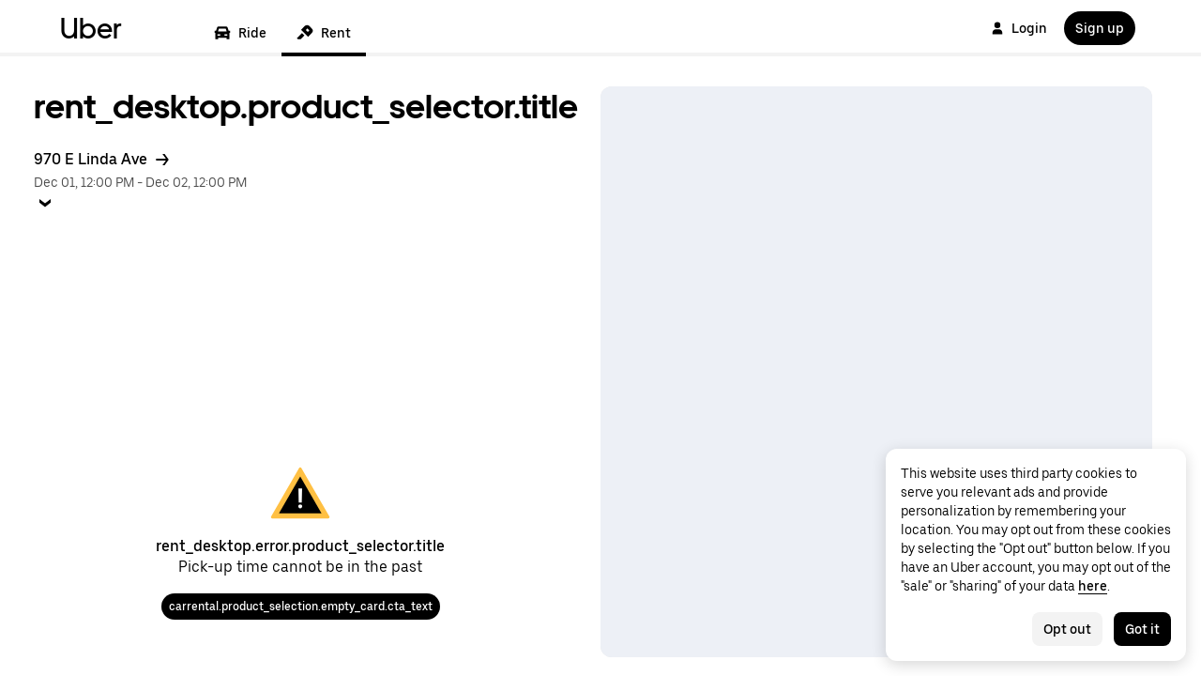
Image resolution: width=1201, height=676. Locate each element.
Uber (91, 28)
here (1092, 585)
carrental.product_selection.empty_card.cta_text (301, 606)
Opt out (1067, 629)
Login (1019, 28)
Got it (1142, 629)
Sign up (1099, 28)
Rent (323, 32)
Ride (240, 32)
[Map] (876, 371)
